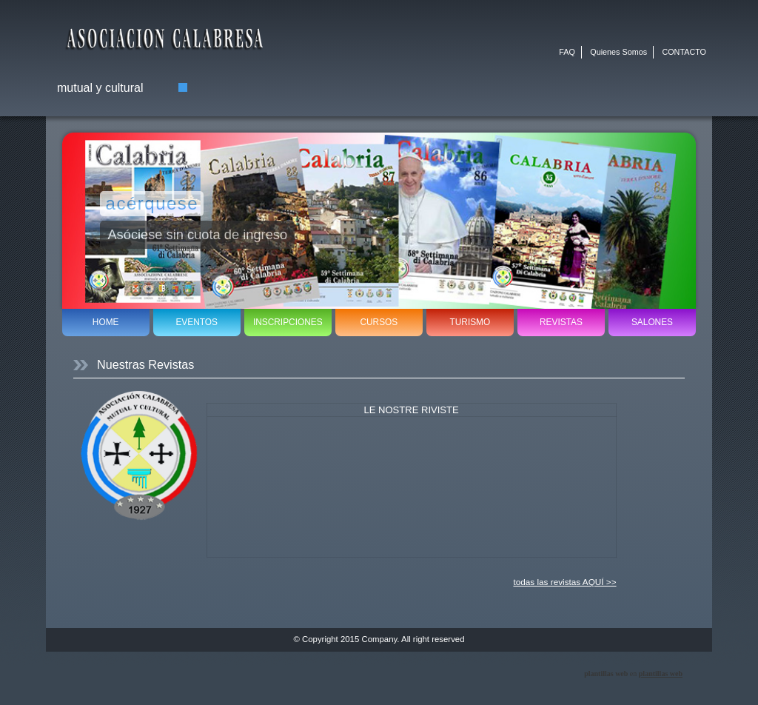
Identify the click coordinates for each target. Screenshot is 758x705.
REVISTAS (561, 322)
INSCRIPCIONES (288, 322)
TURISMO (469, 322)
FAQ (567, 51)
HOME (106, 322)
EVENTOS (196, 322)
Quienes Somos (618, 51)
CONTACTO (684, 51)
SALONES (652, 322)
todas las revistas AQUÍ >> (564, 582)
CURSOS (379, 322)
